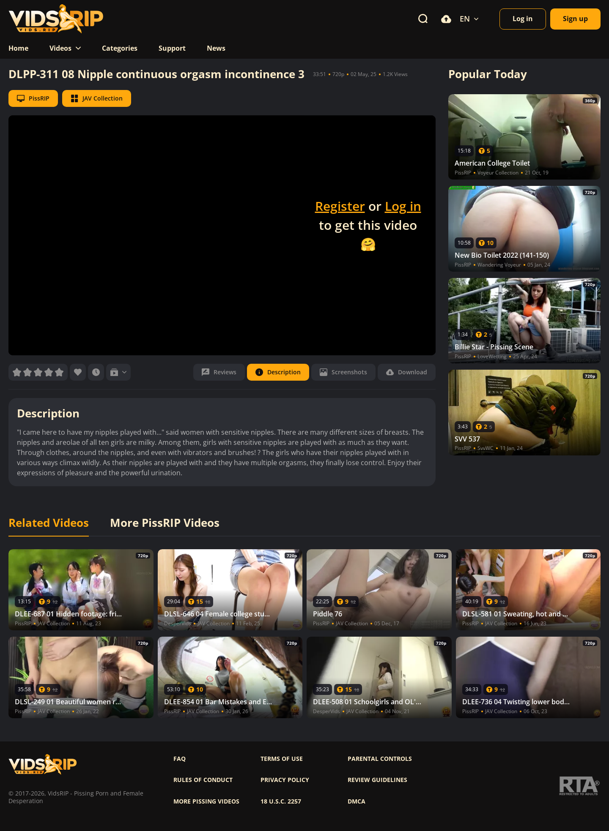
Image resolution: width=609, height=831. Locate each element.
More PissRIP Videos (164, 523)
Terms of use (282, 759)
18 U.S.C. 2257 (281, 801)
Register (340, 206)
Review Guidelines (377, 780)
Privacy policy (285, 780)
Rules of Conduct (203, 780)
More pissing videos (206, 801)
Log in (403, 206)
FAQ (179, 759)
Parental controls (380, 759)
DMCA (356, 801)
